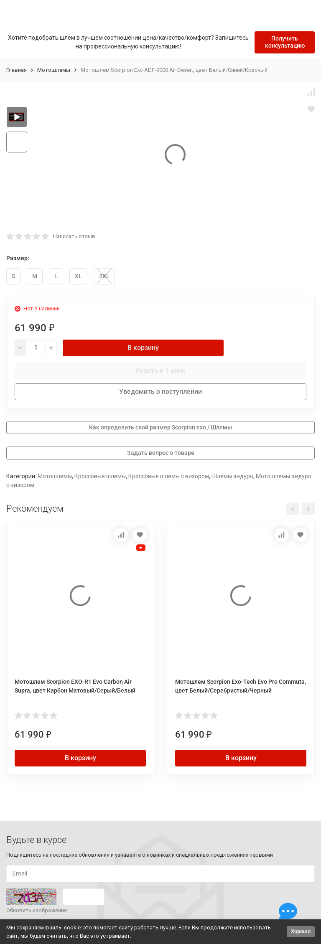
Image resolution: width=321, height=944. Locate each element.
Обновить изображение (36, 910)
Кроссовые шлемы (100, 476)
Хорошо (301, 931)
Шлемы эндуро (232, 476)
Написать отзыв (74, 236)
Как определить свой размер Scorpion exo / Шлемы (160, 427)
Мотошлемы (53, 70)
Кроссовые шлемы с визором (168, 476)
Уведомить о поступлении (160, 392)
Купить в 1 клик (161, 371)
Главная (16, 70)
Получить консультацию (285, 42)
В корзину (143, 348)
